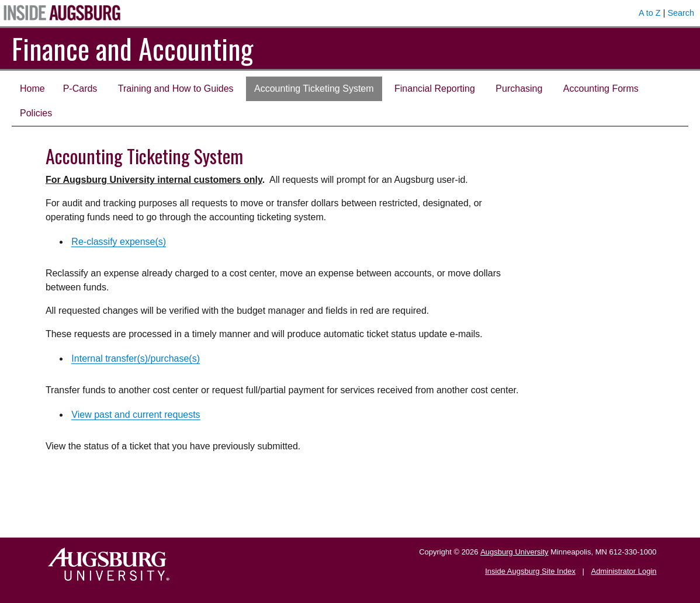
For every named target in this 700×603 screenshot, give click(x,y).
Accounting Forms (601, 88)
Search (680, 13)
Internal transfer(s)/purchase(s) (135, 358)
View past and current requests (135, 415)
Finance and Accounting (132, 48)
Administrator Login (624, 571)
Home (32, 88)
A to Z (650, 13)
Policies (36, 113)
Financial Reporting (434, 88)
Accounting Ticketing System (314, 88)
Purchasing (518, 88)
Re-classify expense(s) (118, 242)
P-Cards (80, 88)
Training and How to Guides (176, 88)
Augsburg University (514, 551)
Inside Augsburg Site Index (530, 571)
